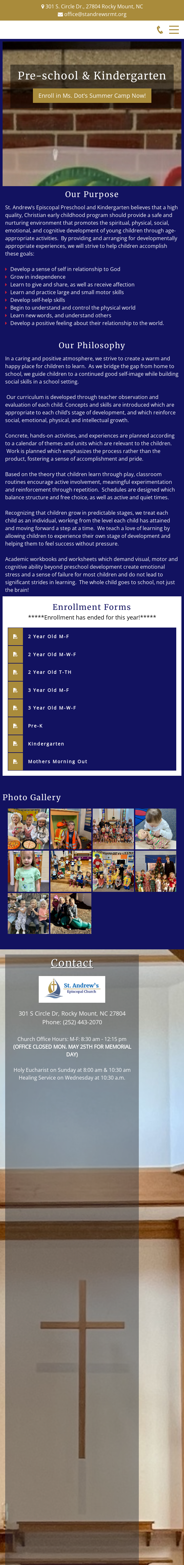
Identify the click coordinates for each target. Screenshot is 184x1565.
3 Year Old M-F (48, 690)
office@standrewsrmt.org (95, 14)
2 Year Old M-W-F (52, 654)
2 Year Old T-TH (50, 672)
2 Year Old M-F (48, 636)
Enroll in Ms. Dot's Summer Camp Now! (92, 95)
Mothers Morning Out (57, 761)
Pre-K (35, 726)
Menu (174, 26)
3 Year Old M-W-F (52, 708)
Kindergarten (46, 744)
